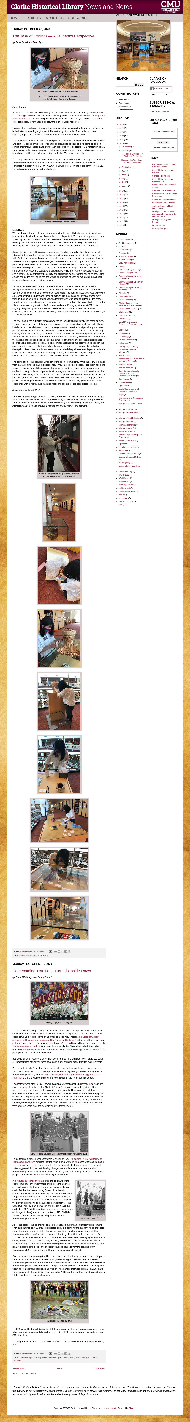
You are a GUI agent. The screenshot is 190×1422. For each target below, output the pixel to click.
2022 (121, 136)
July (124, 171)
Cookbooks (124, 319)
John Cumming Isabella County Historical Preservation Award (129, 373)
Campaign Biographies (129, 270)
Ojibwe (122, 444)
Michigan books (125, 428)
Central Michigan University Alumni (33, 1358)
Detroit (121, 330)
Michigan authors (126, 425)
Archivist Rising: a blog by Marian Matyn (163, 207)
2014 (121, 210)
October (125, 150)
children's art (124, 488)
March (125, 186)
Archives (122, 253)
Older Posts (100, 1368)
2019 (121, 191)
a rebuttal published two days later (32, 1181)
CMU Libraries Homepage (163, 190)
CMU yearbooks (126, 263)
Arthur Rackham (126, 256)
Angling (122, 246)
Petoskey (123, 450)
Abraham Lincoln (126, 240)
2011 (121, 221)
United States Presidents (129, 466)
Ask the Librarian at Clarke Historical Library (163, 165)
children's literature (127, 491)
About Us (54, 18)
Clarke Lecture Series (128, 309)
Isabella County (125, 364)
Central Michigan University (164, 199)
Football (122, 333)
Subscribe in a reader (159, 111)
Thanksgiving (124, 463)
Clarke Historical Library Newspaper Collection (129, 304)
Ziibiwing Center (126, 485)
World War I (124, 478)
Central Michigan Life (128, 273)
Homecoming (124, 355)
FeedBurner (169, 147)
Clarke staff (124, 312)
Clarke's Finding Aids (161, 176)
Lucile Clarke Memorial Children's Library (129, 390)
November (126, 147)
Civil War (123, 293)
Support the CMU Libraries (163, 203)
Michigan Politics (126, 421)
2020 (121, 143)
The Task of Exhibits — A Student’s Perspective (53, 36)
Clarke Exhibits (26, 955)
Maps (121, 394)
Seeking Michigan (160, 229)
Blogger (132, 1408)
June (124, 175)
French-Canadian (126, 340)
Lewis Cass (124, 382)
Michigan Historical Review (130, 404)
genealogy (123, 498)
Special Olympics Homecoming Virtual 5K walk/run (75, 1049)
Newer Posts (18, 1368)
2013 (121, 214)
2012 (121, 217)
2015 (121, 206)
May (124, 178)
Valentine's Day (125, 471)
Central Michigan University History (61, 1358)
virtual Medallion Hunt (31, 1049)
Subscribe (78, 18)
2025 (121, 124)
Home (14, 18)
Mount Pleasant (125, 431)
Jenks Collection (126, 368)
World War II (124, 481)
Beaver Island (125, 260)
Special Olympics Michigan (130, 457)
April (124, 182)
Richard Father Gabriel (129, 453)
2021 (121, 140)
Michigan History (126, 409)
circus (121, 495)
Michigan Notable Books (129, 418)
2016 (121, 202)
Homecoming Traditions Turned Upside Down (51, 971)
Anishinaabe (124, 249)
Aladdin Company (126, 243)
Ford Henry (124, 337)
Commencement (126, 315)
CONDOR (123, 266)
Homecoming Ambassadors (26, 1046)
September (127, 167)
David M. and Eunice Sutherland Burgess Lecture (131, 323)
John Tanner (124, 379)
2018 (121, 195)
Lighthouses (124, 386)
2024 (121, 128)
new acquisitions (126, 501)
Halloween (123, 343)
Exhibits (33, 18)
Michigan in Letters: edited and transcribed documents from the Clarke (164, 214)
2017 (121, 198)
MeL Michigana (158, 225)
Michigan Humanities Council (131, 412)
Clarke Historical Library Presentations (162, 180)
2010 (121, 225)
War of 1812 (124, 475)
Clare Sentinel (125, 296)
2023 (121, 132)
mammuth (112, 1408)
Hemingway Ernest (127, 346)
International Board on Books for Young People (131, 360)
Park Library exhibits (40, 955)
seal (120, 505)
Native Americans (126, 440)
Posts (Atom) (30, 1373)
